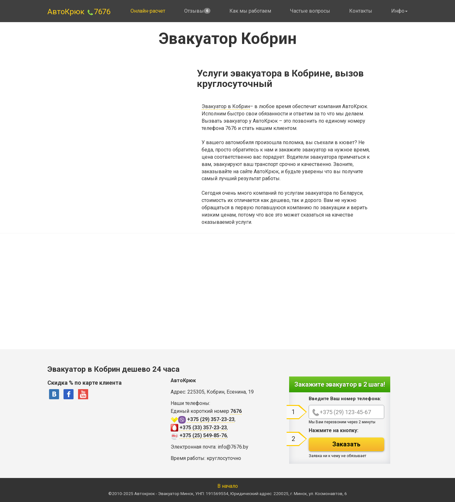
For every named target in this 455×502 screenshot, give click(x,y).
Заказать (346, 444)
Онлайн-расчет (147, 11)
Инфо (399, 11)
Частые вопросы (310, 11)
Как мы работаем (250, 11)
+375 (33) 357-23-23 (203, 428)
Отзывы (197, 11)
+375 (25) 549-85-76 (203, 435)
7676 (98, 11)
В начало (227, 486)
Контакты (360, 11)
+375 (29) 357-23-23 (210, 419)
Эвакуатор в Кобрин (226, 106)
